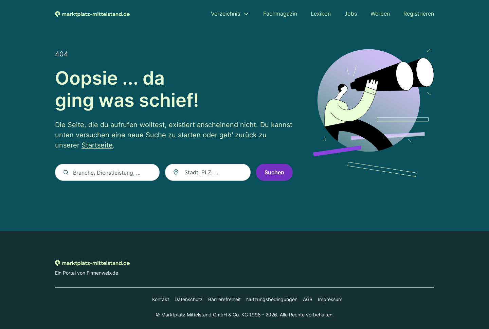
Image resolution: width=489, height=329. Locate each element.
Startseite (97, 145)
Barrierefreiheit (224, 299)
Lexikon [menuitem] (321, 13)
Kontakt (160, 299)
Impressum (330, 299)
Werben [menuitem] (380, 13)
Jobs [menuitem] (350, 13)
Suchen (274, 172)
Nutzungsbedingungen (271, 299)
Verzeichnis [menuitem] (225, 13)
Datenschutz (189, 299)
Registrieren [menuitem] (418, 13)
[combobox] (208, 172)
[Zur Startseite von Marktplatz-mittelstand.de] (92, 14)
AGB (307, 299)
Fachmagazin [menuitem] (280, 13)
